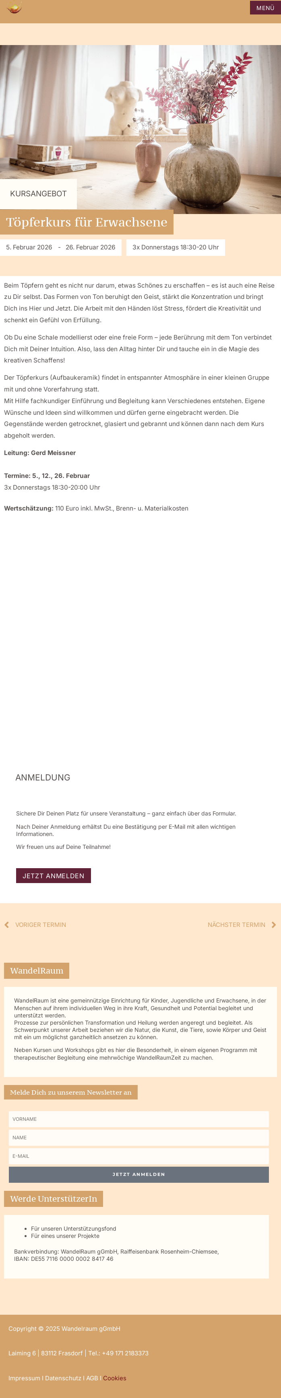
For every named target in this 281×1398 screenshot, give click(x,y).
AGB (92, 1378)
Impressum (24, 1378)
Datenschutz (63, 1378)
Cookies (114, 1378)
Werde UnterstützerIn (53, 1198)
